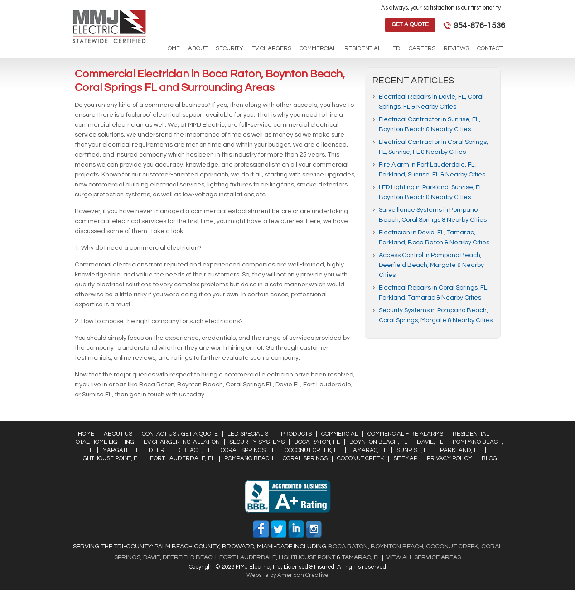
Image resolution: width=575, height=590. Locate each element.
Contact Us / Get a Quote (180, 434)
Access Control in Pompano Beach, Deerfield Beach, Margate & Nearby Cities (431, 265)
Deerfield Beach (189, 557)
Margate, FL (120, 450)
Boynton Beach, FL (378, 442)
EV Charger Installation (182, 442)
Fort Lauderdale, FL (182, 458)
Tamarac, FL (368, 450)
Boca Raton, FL (317, 442)
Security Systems (257, 442)
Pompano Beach (248, 458)
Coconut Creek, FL (313, 450)
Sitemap (405, 458)
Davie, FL (430, 442)
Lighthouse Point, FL (109, 458)
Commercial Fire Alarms (405, 434)
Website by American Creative (287, 575)
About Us (118, 434)
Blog (489, 458)
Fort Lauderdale (247, 557)
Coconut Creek (360, 458)
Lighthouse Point (306, 557)
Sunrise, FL (413, 450)
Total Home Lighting (103, 442)
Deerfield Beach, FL (180, 450)
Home (86, 434)
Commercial (339, 434)
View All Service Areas (423, 557)
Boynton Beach (397, 546)
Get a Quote (410, 24)
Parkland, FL (460, 450)
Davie (151, 557)
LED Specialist (249, 434)
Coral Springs (305, 458)
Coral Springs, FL (248, 450)
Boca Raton (348, 546)
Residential (471, 434)
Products (296, 434)
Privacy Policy (449, 458)
